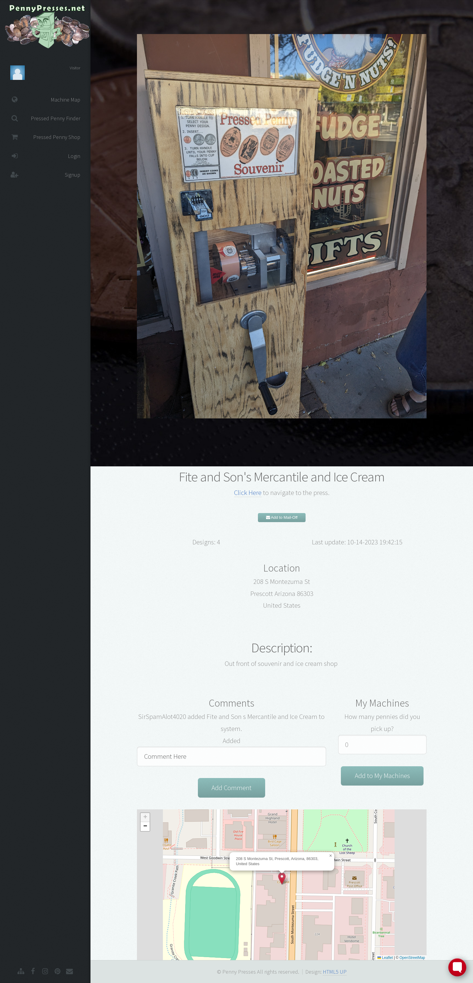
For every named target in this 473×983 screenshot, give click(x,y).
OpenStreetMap (412, 958)
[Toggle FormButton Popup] (457, 967)
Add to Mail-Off (282, 517)
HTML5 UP (335, 971)
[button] (282, 878)
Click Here (248, 492)
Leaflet (385, 958)
